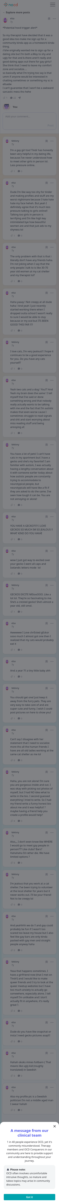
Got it (29, 1197)
